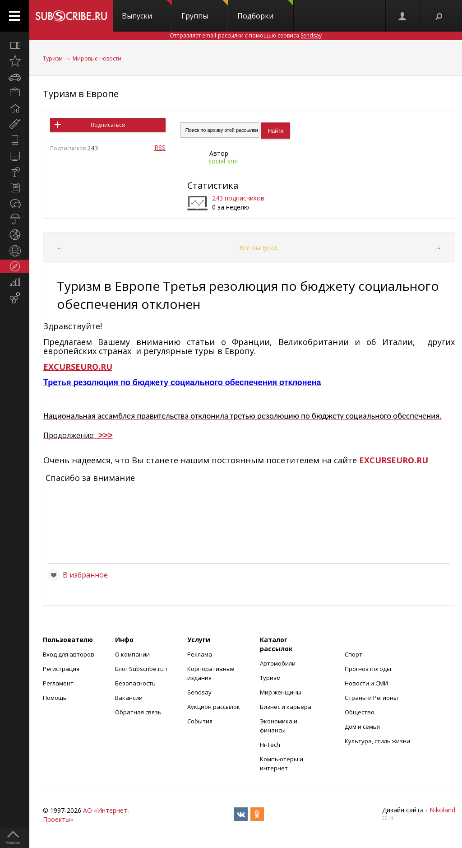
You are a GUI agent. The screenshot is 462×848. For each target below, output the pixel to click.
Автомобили (278, 663)
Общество (359, 712)
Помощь (55, 698)
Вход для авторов (68, 654)
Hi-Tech (270, 745)
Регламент (58, 683)
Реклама (199, 654)
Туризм (53, 58)
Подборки (265, 10)
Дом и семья (362, 726)
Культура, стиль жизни (377, 741)
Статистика (212, 185)
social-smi (223, 161)
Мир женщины (280, 692)
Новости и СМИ (366, 683)
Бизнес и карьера (285, 707)
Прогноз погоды (368, 669)
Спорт (353, 654)
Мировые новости (97, 58)
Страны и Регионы (371, 698)
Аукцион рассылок (213, 707)
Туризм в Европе (81, 94)
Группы (204, 10)
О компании (132, 654)
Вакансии (129, 698)
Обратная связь (138, 712)
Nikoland (442, 810)
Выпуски (147, 10)
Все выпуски (258, 247)
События (200, 721)
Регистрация (61, 669)
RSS (160, 147)
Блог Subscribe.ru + (142, 669)
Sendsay (199, 692)
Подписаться (108, 125)
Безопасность (135, 683)
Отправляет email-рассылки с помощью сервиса (246, 35)
